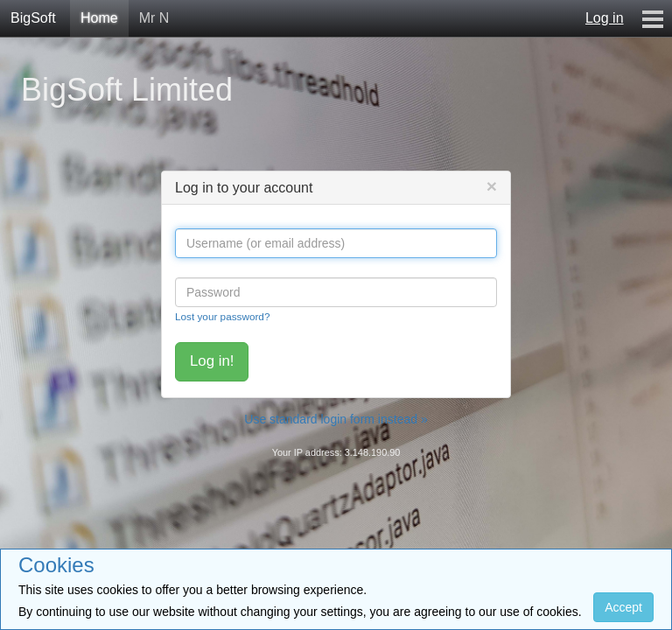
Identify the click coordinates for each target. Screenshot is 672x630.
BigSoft (33, 17)
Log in (604, 17)
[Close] (491, 186)
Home (99, 17)
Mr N (154, 17)
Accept (623, 607)
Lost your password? (222, 316)
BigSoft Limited (127, 90)
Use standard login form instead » (335, 419)
